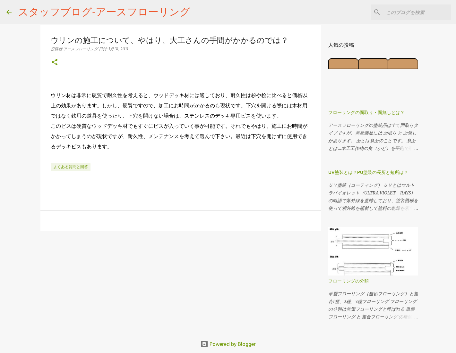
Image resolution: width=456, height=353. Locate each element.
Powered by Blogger (228, 344)
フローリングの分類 (348, 280)
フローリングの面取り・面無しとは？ (366, 112)
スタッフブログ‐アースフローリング (104, 11)
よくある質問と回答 (70, 167)
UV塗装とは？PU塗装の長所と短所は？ (368, 172)
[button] (54, 62)
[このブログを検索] (417, 12)
